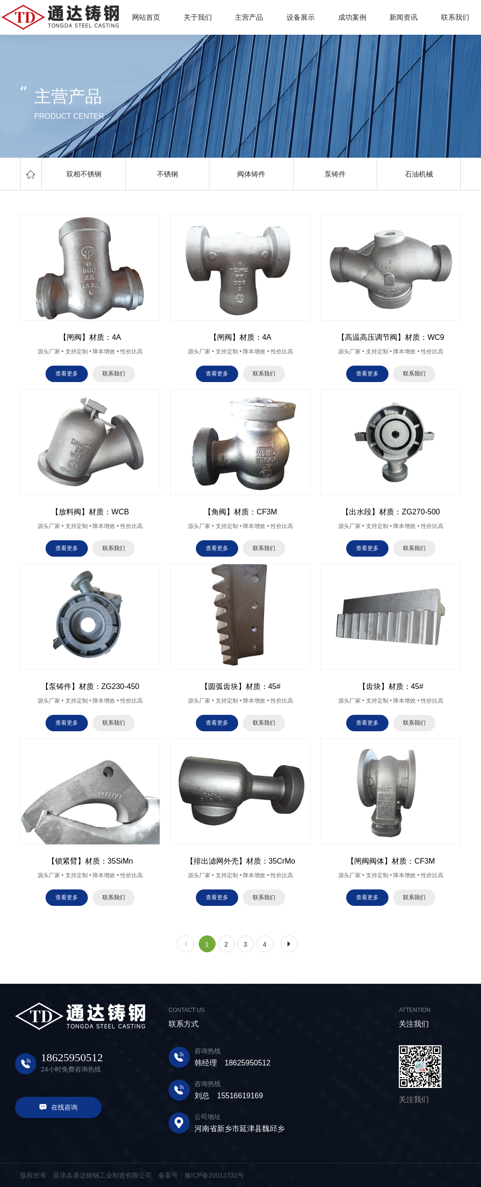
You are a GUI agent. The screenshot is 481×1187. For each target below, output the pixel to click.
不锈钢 (167, 174)
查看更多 (66, 373)
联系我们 (113, 373)
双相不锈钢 (83, 174)
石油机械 (419, 174)
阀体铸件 (251, 174)
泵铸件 (335, 174)
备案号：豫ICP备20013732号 (201, 1175)
